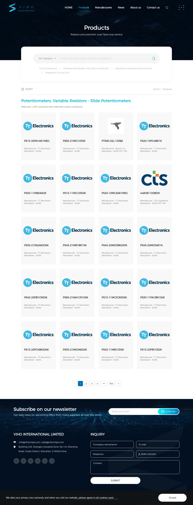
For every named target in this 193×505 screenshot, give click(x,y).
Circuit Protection (48, 68)
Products (83, 7)
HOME (68, 7)
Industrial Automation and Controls (133, 68)
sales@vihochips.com (53, 442)
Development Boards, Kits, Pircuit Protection (86, 68)
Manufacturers (103, 7)
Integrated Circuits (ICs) (57, 72)
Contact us (153, 7)
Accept (172, 497)
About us (135, 7)
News (121, 7)
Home (156, 89)
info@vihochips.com (29, 442)
